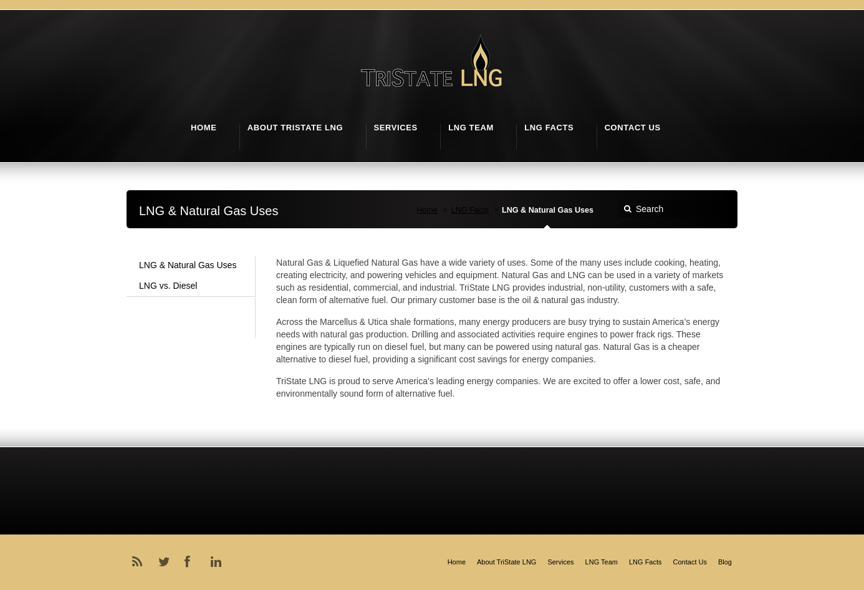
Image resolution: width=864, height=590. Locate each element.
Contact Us (690, 562)
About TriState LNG (506, 562)
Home (427, 210)
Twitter (165, 562)
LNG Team (601, 562)
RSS (139, 562)
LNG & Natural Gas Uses (187, 265)
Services (560, 562)
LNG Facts (470, 210)
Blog (725, 562)
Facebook (192, 562)
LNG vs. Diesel (168, 286)
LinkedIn (218, 562)
